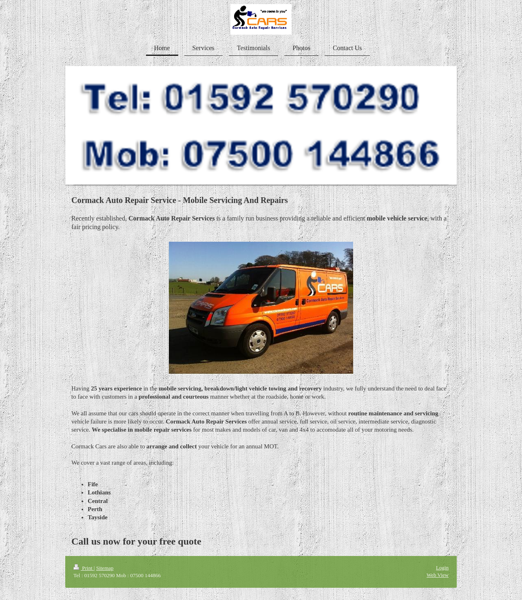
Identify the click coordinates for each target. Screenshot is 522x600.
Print (83, 568)
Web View (438, 575)
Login (442, 568)
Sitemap (105, 568)
